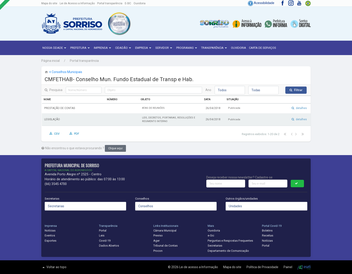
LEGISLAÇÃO (52, 119)
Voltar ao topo (53, 267)
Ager (156, 240)
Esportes (50, 240)
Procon (158, 250)
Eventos (50, 235)
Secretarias (52, 198)
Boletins (267, 230)
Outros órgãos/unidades (242, 198)
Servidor (164, 48)
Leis (101, 235)
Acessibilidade (261, 3)
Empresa (143, 48)
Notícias (50, 230)
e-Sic (211, 235)
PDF (76, 133)
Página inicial (50, 60)
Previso (158, 235)
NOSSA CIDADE (54, 48)
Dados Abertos (109, 245)
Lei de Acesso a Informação (77, 3)
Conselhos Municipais (65, 72)
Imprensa (103, 48)
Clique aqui (115, 148)
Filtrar (298, 90)
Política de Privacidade (262, 267)
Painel (288, 267)
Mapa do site (49, 3)
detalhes (301, 108)
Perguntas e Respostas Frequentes (230, 240)
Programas (187, 48)
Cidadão (123, 48)
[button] (119, 23)
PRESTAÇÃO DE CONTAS (59, 108)
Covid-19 (104, 240)
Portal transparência (109, 3)
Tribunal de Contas (165, 245)
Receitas (267, 235)
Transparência (214, 48)
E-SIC (128, 3)
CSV (56, 133)
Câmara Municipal (164, 230)
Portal (102, 230)
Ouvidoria (139, 3)
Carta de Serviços (262, 47)
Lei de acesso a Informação (199, 267)
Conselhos (142, 198)
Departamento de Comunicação (228, 250)
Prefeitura (80, 48)
